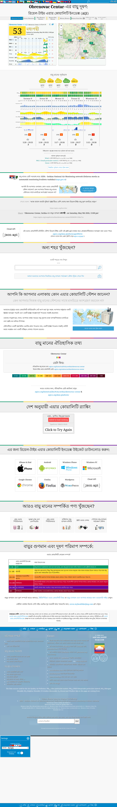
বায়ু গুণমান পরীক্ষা (12, 763)
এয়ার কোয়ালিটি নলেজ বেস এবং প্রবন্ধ (18, 761)
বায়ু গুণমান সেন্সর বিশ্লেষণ (14, 766)
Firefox (47, 532)
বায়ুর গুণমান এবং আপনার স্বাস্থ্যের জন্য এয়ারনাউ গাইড (87, 702)
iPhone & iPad (25, 515)
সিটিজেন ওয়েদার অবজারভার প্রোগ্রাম (60, 765)
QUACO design (54, 787)
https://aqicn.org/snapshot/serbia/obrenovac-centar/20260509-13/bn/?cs (59, 210)
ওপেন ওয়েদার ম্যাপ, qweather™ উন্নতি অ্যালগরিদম (65, 762)
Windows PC (92, 515)
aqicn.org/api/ (79, 229)
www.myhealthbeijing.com (81, 708)
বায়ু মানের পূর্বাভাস (12, 781)
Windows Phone (70, 515)
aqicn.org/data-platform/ (58, 415)
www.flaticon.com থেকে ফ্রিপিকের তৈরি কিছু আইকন (66, 774)
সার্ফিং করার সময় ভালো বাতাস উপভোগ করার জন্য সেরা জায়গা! (68, 784)
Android (47, 515)
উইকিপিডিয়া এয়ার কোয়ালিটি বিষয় (51, 702)
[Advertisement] (59, 290)
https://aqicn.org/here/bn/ (58, 200)
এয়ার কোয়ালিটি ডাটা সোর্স (15, 776)
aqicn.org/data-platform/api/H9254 (67, 226)
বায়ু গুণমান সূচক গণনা (13, 778)
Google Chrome (25, 532)
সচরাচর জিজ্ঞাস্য (12, 770)
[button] (83, 51)
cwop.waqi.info (81, 765)
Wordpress (70, 532)
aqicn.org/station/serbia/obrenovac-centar (69, 389)
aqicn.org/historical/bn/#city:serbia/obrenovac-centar (57, 412)
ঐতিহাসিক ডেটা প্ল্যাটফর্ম (14, 788)
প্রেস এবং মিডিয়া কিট (13, 750)
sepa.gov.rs (61, 172)
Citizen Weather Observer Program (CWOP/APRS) (59, 803)
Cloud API (92, 532)
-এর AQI (18, 17)
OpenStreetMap (94, 50)
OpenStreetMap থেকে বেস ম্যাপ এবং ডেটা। (63, 781)
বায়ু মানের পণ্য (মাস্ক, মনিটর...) (16, 783)
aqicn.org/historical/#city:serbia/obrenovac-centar (66, 387)
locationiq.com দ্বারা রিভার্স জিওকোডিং (61, 778)
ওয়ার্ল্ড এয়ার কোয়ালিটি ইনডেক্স (18, 720)
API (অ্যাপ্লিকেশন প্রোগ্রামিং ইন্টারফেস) (18, 786)
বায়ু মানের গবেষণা (13, 755)
